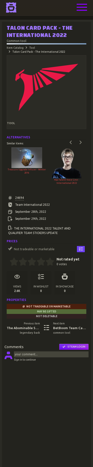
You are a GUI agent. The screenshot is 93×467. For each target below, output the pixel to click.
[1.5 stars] (21, 262)
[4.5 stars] (47, 262)
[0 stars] (8, 262)
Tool (32, 47)
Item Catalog (15, 47)
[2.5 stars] (30, 262)
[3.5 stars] (38, 262)
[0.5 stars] (11, 262)
